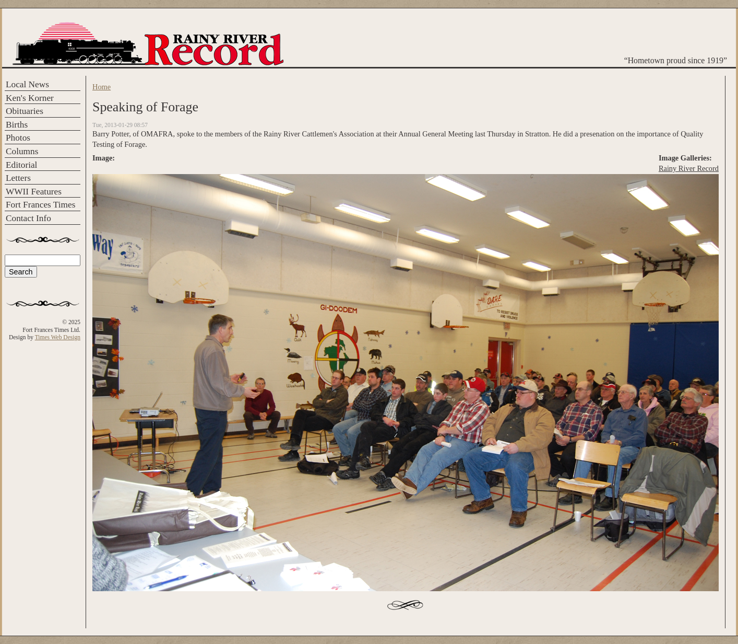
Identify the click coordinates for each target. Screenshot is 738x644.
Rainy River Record (689, 168)
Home (101, 87)
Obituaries (24, 111)
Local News (27, 84)
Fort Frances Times (40, 205)
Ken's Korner (30, 98)
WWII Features (34, 192)
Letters (18, 178)
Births (17, 125)
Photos (18, 138)
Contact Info (28, 218)
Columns (22, 151)
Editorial (21, 165)
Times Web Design (57, 337)
